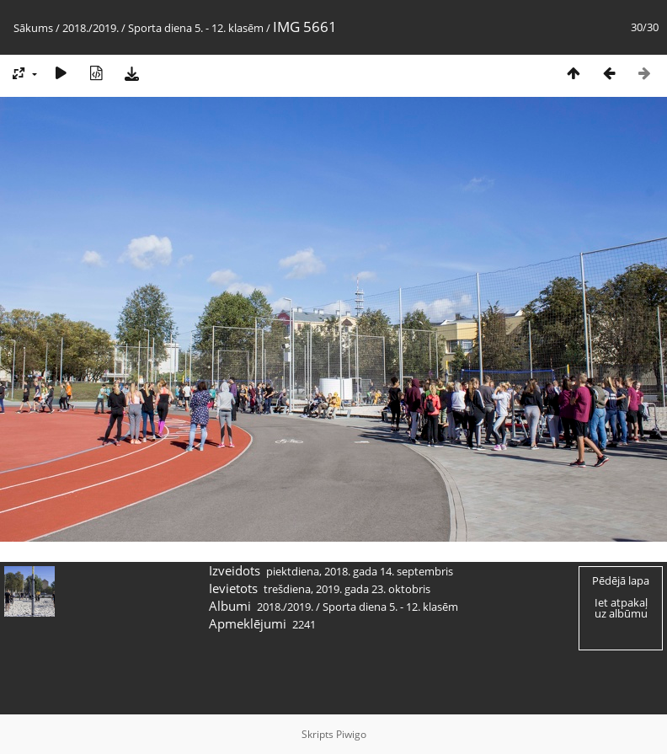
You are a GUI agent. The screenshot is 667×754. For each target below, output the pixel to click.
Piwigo (351, 734)
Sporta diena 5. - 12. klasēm (196, 27)
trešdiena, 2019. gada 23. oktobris (347, 588)
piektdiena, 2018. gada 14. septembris (359, 571)
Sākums (33, 27)
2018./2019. (90, 27)
